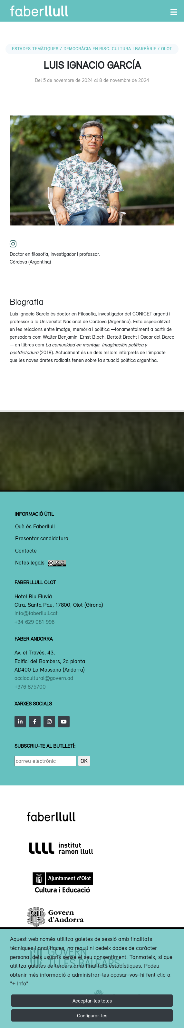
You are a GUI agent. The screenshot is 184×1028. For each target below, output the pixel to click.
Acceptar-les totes (92, 1000)
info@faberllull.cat (36, 613)
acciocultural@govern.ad (44, 678)
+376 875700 (30, 687)
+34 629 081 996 (34, 622)
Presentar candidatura (41, 539)
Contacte (26, 551)
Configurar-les (92, 1015)
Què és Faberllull (35, 527)
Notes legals (40, 563)
